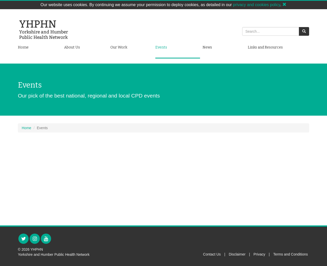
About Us (72, 47)
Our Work (118, 47)
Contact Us (212, 254)
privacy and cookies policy (256, 5)
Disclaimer (237, 254)
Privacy (259, 254)
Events (161, 47)
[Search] (270, 31)
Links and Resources (265, 47)
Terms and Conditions (290, 254)
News (207, 47)
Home (23, 47)
